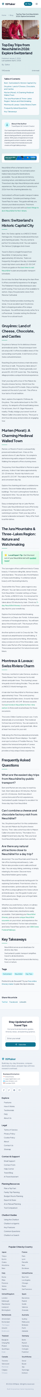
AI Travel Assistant (10, 1176)
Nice (23, 1265)
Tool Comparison (9, 1208)
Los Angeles (26, 1280)
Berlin (24, 1340)
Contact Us (7, 1145)
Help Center (8, 1169)
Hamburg (25, 1346)
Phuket (4, 1346)
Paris (23, 1256)
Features (6, 1102)
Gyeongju (25, 1370)
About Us (6, 1118)
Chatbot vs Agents (10, 1223)
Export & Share (9, 1200)
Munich (24, 1343)
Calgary (4, 1370)
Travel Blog (7, 1173)
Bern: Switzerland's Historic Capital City (20, 83)
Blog (11, 15)
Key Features (8, 1227)
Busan (24, 1364)
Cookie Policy (8, 1137)
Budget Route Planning (12, 1196)
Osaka (4, 1262)
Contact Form (8, 1165)
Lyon (23, 1259)
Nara (3, 1268)
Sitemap (6, 1149)
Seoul (24, 1361)
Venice (4, 1286)
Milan (3, 1280)
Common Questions (11, 1231)
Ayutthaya (5, 1349)
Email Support (8, 1161)
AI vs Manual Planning (11, 1204)
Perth (24, 1328)
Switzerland (7, 974)
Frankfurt (25, 1352)
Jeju (23, 1367)
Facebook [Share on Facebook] (13, 1002)
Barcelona (25, 1298)
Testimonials (8, 1110)
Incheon (25, 1373)
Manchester (6, 1304)
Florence (5, 1283)
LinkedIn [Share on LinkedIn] (22, 1002)
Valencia (25, 1307)
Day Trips (29, 974)
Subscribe (20, 1044)
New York (25, 1277)
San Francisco (27, 1289)
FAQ (5, 1114)
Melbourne (26, 1322)
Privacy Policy (8, 1134)
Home (4, 15)
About (5, 1141)
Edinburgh (5, 1301)
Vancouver (5, 1364)
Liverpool (5, 1307)
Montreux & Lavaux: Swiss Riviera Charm (20, 104)
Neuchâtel (18, 974)
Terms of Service (9, 1130)
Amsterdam (6, 1319)
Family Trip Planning (11, 1192)
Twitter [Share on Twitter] (5, 1002)
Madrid (24, 1301)
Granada (25, 1310)
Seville (24, 1304)
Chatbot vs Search (10, 1235)
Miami (24, 1286)
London (4, 1298)
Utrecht (4, 1328)
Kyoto (4, 1259)
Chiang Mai (6, 1343)
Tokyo (4, 1256)
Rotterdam (6, 1322)
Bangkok (5, 1340)
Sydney (24, 1319)
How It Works (8, 1106)
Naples (4, 1289)
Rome (4, 1277)
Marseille (25, 1262)
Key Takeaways (10, 111)
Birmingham (6, 1310)
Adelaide (25, 1331)
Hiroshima (5, 1265)
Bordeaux (25, 1268)
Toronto (5, 1361)
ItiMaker (8, 4)
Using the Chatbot (10, 1219)
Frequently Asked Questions (15, 108)
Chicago (25, 1283)
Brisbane (25, 1325)
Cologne (25, 1349)
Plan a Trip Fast (9, 1188)
